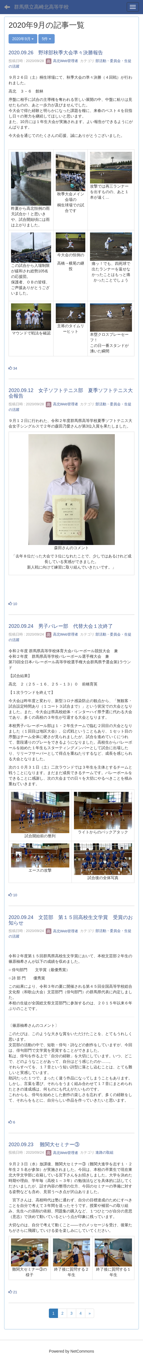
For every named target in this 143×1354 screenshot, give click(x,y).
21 (13, 1292)
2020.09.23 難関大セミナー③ (44, 1144)
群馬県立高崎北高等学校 (41, 7)
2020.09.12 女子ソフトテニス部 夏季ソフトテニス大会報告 (71, 393)
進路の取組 (104, 1153)
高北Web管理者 (62, 61)
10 (13, 604)
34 (13, 368)
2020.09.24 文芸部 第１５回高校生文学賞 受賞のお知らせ (71, 920)
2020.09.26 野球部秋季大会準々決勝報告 (56, 52)
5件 (46, 39)
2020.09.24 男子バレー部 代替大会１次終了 (61, 626)
